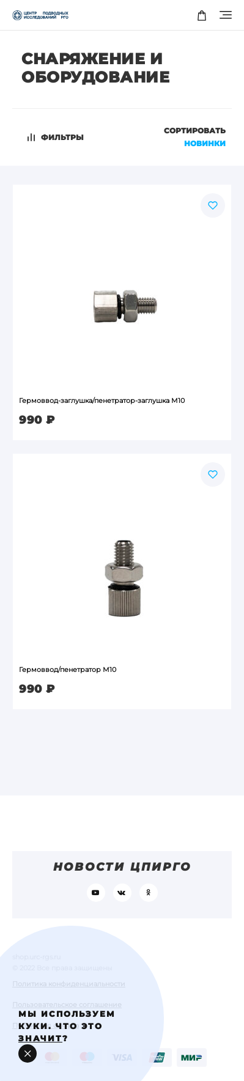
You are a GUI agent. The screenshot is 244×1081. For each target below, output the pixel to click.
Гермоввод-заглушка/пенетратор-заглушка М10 (102, 400)
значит (40, 1038)
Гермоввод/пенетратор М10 (67, 669)
